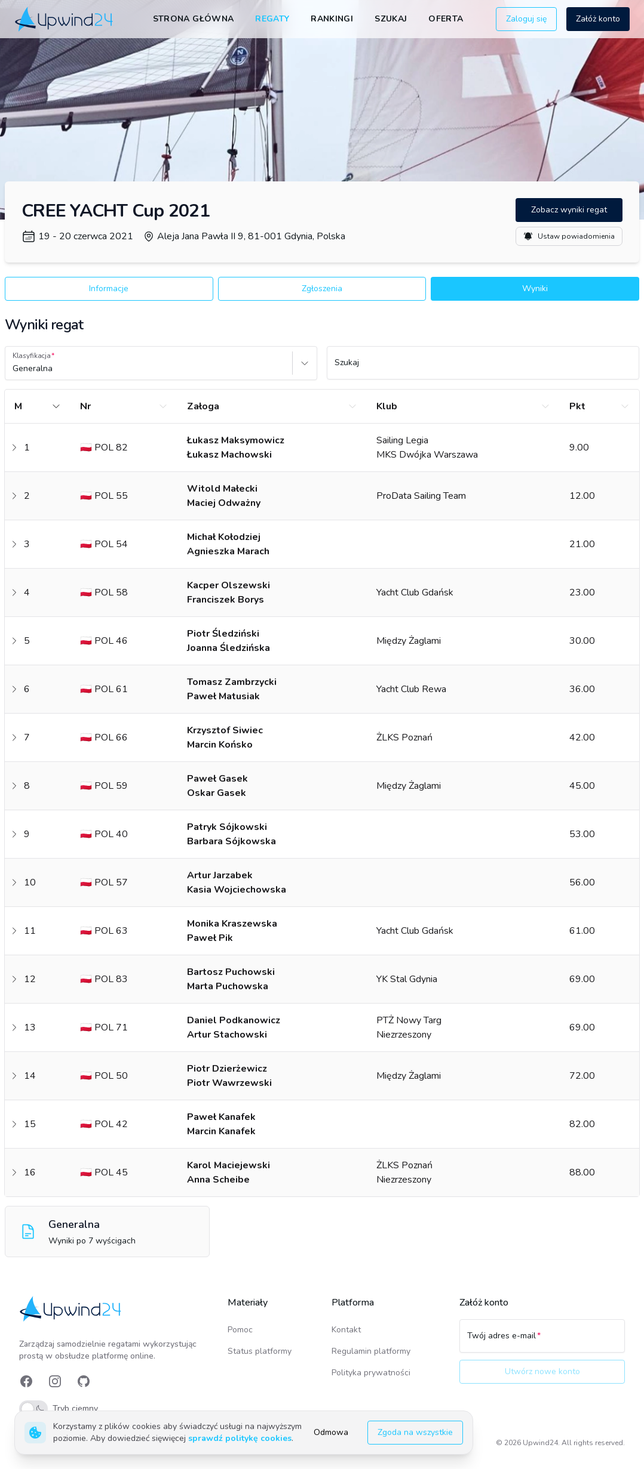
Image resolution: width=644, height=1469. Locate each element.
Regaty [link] (272, 18)
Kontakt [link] (346, 1329)
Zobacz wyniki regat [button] (569, 209)
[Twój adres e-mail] (542, 1341)
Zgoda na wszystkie (415, 1432)
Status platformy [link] (260, 1351)
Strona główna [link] (193, 18)
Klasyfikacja (32, 355)
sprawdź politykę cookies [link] (240, 1438)
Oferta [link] (445, 18)
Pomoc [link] (240, 1329)
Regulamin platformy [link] (371, 1351)
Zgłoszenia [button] (322, 288)
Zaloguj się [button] (526, 18)
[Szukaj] (483, 368)
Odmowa (331, 1432)
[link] (64, 19)
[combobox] (14, 369)
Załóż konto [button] (598, 18)
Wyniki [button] (535, 288)
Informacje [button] (108, 288)
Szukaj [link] (391, 18)
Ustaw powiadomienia (569, 236)
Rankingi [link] (332, 18)
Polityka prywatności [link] (371, 1372)
